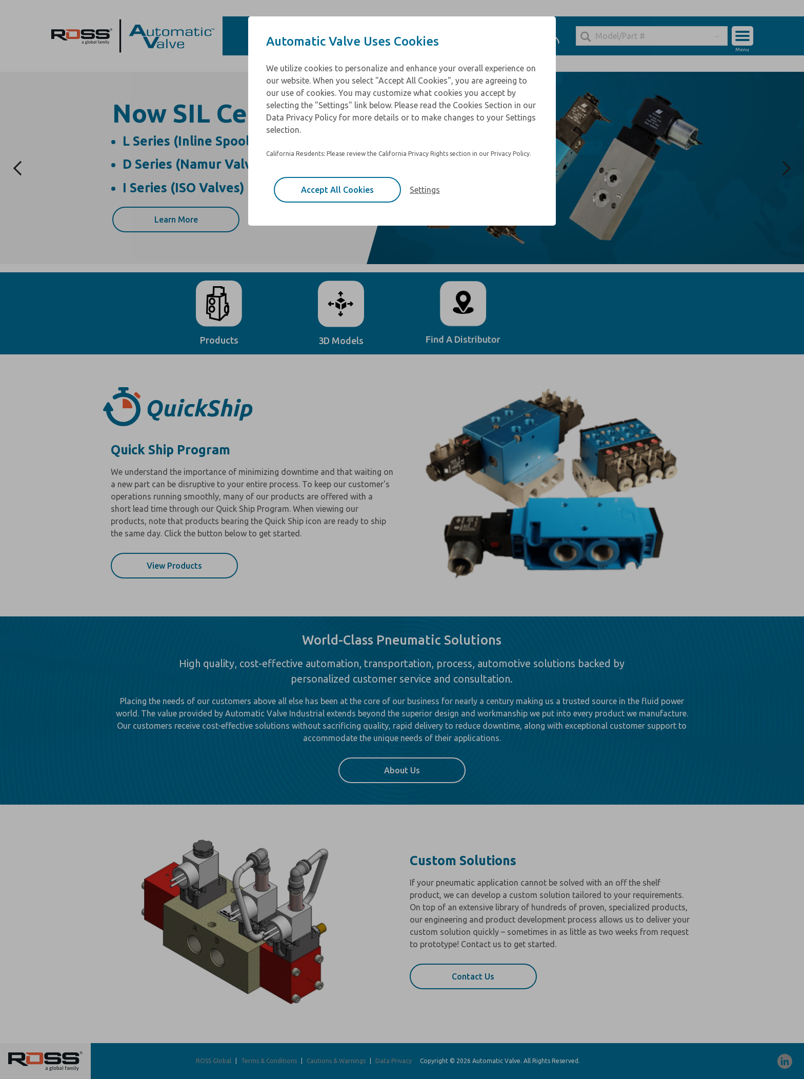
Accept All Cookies (337, 189)
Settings (425, 189)
